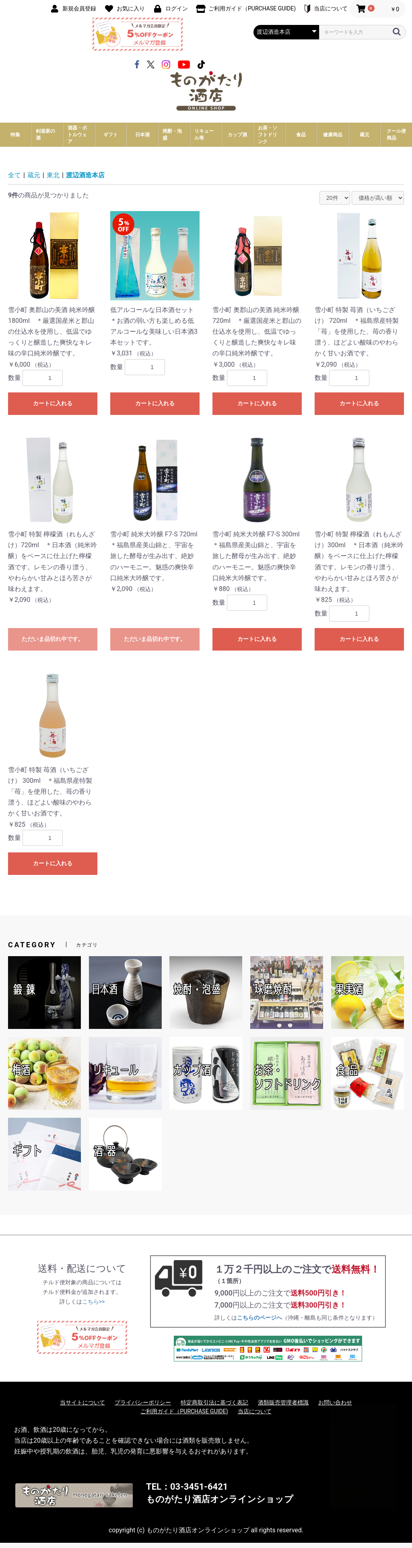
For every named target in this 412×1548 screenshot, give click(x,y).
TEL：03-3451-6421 (187, 1492)
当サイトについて (82, 1407)
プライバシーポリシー (143, 1407)
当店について (255, 1416)
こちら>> (93, 1306)
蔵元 (33, 180)
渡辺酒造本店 (85, 180)
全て (14, 180)
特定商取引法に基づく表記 (214, 1407)
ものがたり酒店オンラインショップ (219, 1504)
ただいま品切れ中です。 (53, 644)
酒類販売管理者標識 (283, 1407)
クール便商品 (396, 139)
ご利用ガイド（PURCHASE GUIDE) (184, 1416)
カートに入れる (52, 408)
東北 (53, 180)
